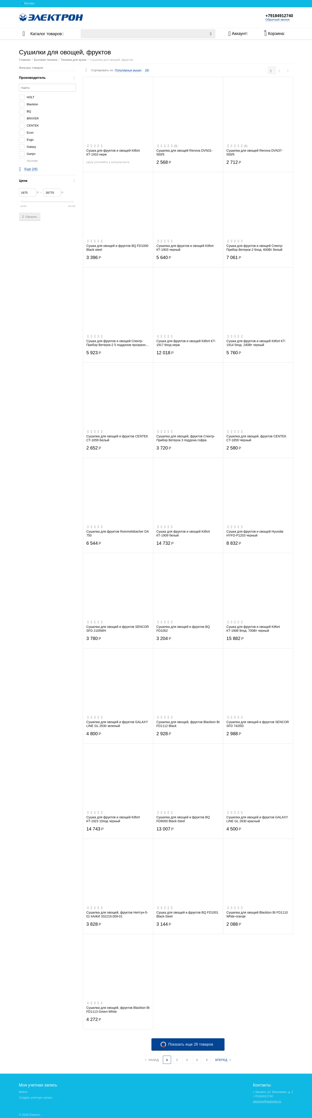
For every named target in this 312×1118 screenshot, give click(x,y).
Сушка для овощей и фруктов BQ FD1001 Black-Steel (187, 914)
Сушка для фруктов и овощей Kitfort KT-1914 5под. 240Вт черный (256, 342)
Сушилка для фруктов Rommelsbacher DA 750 (117, 533)
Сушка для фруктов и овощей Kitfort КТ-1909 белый (183, 533)
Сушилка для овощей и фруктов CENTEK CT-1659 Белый (117, 438)
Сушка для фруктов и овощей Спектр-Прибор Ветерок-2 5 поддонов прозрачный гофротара (118, 342)
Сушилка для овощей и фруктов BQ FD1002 (183, 628)
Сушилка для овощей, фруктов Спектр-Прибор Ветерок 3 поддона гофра (185, 438)
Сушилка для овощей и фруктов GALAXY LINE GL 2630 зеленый (117, 723)
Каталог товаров (46, 34)
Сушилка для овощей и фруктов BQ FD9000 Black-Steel (183, 819)
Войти (23, 1092)
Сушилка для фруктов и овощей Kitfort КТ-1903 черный (185, 247)
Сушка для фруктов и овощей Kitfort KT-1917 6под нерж (186, 342)
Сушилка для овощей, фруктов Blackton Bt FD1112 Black (188, 723)
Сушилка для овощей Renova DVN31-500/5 (184, 152)
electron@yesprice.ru (267, 1101)
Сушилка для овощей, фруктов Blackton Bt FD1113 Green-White (118, 1009)
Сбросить (29, 217)
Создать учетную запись (36, 1097)
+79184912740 (279, 15)
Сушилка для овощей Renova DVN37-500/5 (254, 152)
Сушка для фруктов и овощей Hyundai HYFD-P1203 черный (254, 533)
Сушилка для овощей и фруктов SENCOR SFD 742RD (257, 723)
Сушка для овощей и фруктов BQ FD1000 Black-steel (117, 247)
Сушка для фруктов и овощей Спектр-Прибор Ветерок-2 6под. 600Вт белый (254, 247)
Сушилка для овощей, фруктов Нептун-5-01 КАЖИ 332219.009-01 (117, 914)
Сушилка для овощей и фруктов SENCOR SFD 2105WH (117, 628)
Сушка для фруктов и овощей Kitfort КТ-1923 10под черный (113, 819)
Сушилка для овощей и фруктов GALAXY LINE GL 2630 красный (257, 819)
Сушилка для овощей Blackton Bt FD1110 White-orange (257, 914)
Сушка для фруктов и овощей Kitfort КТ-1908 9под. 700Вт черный (253, 628)
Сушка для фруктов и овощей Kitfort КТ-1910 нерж (113, 152)
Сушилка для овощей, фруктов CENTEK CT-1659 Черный (256, 438)
